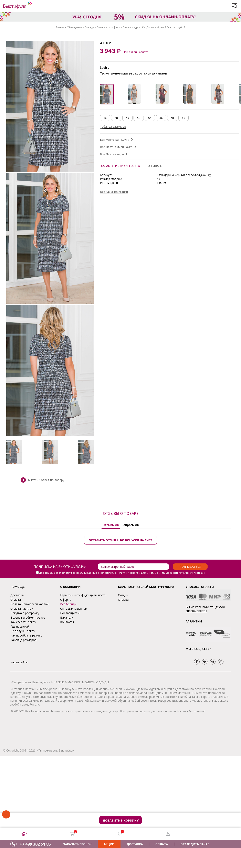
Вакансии (66, 617)
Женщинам (75, 27)
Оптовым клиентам (73, 608)
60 (183, 118)
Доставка (17, 595)
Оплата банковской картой (29, 604)
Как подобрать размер (26, 635)
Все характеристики (114, 192)
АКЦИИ (109, 844)
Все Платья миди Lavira (116, 147)
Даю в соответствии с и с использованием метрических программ (122, 572)
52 (138, 118)
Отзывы (123, 599)
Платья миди (130, 27)
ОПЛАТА (161, 844)
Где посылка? (19, 626)
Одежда (89, 27)
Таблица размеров (113, 126)
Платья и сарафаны (108, 27)
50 (127, 118)
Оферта (65, 599)
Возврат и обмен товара (27, 617)
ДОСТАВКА (135, 844)
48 (116, 118)
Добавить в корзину (121, 820)
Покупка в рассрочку (24, 613)
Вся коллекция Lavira (114, 139)
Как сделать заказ (23, 622)
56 (161, 118)
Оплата (15, 599)
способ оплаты (196, 611)
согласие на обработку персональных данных (71, 572)
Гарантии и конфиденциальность (83, 595)
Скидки (123, 595)
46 (105, 118)
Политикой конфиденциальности (135, 572)
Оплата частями (21, 608)
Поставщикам (70, 613)
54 (149, 118)
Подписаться (190, 567)
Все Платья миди (112, 154)
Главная (61, 27)
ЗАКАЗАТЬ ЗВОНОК (77, 844)
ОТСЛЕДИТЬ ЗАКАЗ (194, 844)
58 (172, 118)
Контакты (67, 622)
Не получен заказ (22, 631)
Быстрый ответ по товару (46, 480)
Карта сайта (19, 662)
